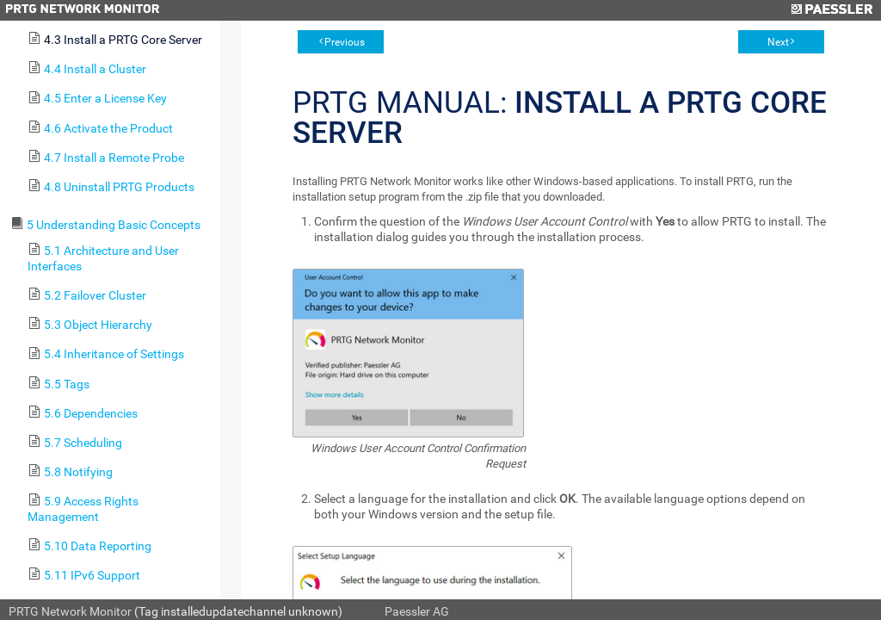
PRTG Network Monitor (70, 611)
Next (778, 42)
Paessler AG (417, 611)
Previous (344, 42)
